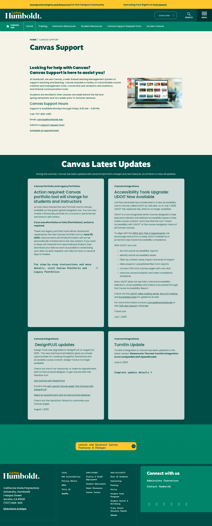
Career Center (93, 492)
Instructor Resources (64, 26)
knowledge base (128, 297)
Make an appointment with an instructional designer (62, 395)
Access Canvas (155, 26)
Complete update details (131, 372)
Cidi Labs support (128, 306)
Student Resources (91, 26)
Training (42, 26)
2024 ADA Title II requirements (149, 233)
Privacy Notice (69, 481)
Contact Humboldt (159, 486)
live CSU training (168, 294)
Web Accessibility (71, 477)
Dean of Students (119, 477)
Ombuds (113, 515)
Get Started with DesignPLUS (49, 381)
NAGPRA (65, 494)
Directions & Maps (14, 509)
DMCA (64, 485)
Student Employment (96, 484)
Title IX (66, 489)
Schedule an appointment (44, 131)
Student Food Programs (117, 495)
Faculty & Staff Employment (94, 478)
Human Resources (94, 488)
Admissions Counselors (163, 480)
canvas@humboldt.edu (50, 120)
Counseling (115, 481)
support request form (52, 125)
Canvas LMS (13, 26)
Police (113, 489)
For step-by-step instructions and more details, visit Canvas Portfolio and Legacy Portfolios (62, 268)
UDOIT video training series (144, 294)
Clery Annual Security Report (118, 509)
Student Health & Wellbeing (119, 502)
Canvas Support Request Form (124, 26)
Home (29, 26)
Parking (114, 485)
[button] (165, 15)
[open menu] (204, 15)
